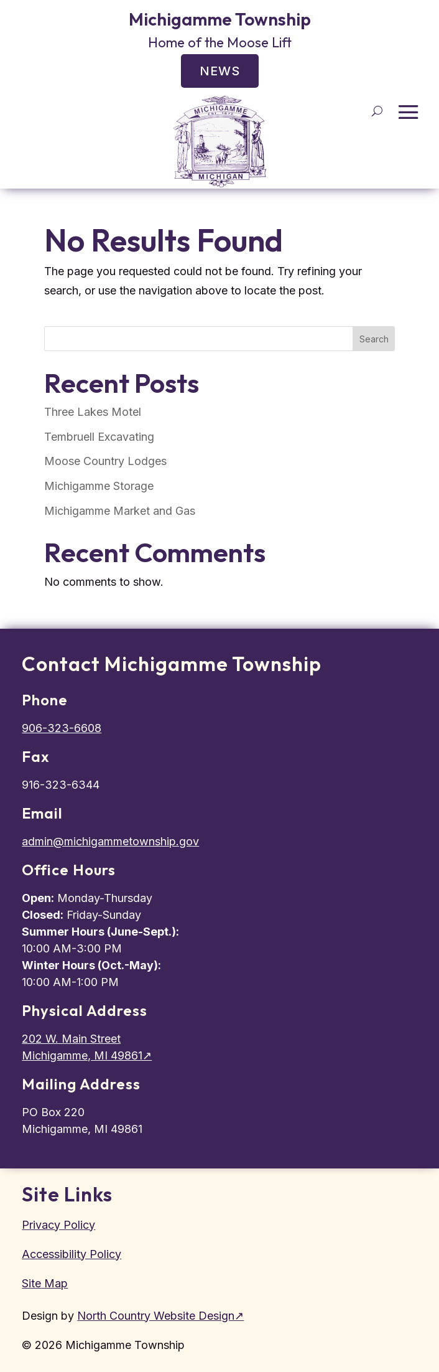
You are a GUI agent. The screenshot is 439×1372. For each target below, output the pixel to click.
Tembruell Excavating (99, 436)
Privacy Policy (58, 1224)
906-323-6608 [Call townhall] (61, 728)
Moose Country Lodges (105, 461)
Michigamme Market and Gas (119, 510)
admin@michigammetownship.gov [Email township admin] (110, 841)
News (220, 70)
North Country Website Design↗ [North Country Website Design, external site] (160, 1315)
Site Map (45, 1283)
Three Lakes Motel (92, 411)
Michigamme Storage (99, 485)
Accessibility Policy (71, 1254)
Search (374, 339)
